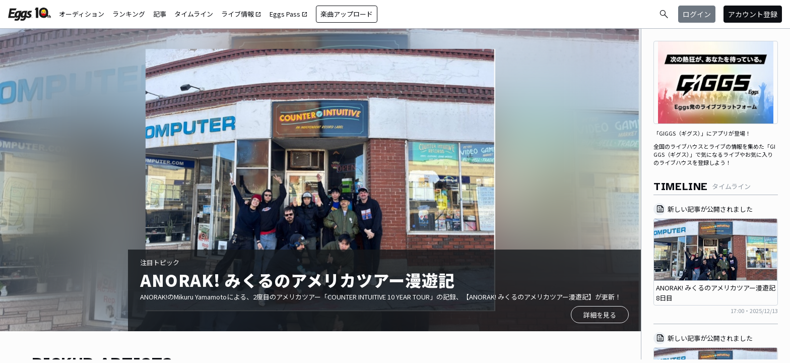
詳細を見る (599, 315)
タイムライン (193, 14)
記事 (159, 14)
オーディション (81, 14)
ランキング (128, 14)
